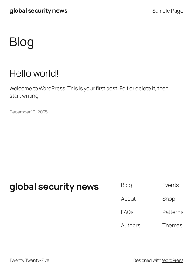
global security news (38, 10)
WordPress (172, 260)
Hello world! (34, 73)
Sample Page (167, 10)
